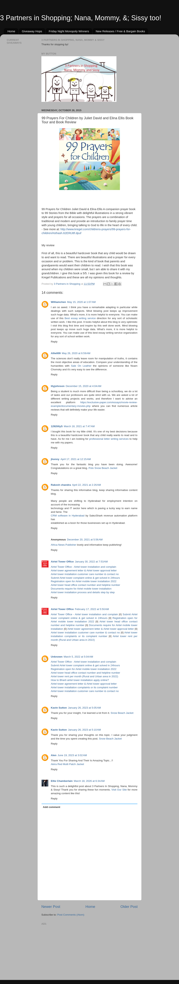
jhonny (55, 459)
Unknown (57, 656)
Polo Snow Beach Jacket (103, 468)
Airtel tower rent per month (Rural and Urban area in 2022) (84, 676)
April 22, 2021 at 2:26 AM (86, 484)
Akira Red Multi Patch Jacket (67, 764)
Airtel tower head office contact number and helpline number (85, 585)
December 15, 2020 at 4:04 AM (83, 386)
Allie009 (56, 353)
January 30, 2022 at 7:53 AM (91, 561)
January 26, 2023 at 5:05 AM (84, 707)
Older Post (129, 907)
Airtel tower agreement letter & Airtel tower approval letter (84, 570)
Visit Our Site (119, 789)
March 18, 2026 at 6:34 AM (89, 781)
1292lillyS (57, 426)
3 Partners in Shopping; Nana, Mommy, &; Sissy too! (80, 18)
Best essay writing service (80, 318)
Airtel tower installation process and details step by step (83, 592)
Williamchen (58, 302)
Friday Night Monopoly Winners (69, 31)
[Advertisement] (70, 951)
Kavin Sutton (59, 707)
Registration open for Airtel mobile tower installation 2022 (83, 581)
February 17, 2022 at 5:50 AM (92, 609)
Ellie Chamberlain (62, 781)
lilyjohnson (57, 386)
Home (11, 31)
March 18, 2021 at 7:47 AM (79, 426)
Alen (53, 755)
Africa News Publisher (63, 544)
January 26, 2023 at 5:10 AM (84, 729)
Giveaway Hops (32, 31)
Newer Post (50, 907)
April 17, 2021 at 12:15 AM (75, 459)
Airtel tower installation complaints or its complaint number (84, 687)
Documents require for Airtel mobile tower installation (81, 588)
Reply (54, 341)
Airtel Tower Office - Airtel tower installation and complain (83, 566)
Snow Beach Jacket (122, 712)
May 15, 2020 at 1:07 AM (81, 302)
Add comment (51, 807)
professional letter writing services (109, 438)
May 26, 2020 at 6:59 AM (76, 353)
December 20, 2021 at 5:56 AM (85, 539)
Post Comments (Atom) (70, 914)
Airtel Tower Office (62, 561)
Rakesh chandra (61, 484)
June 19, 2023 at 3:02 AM (72, 755)
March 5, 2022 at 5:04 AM (78, 656)
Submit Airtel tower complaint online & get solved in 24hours (85, 577)
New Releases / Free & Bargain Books (120, 31)
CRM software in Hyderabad (68, 515)
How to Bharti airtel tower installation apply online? (80, 680)
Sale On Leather (81, 365)
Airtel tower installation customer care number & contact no (85, 574)
